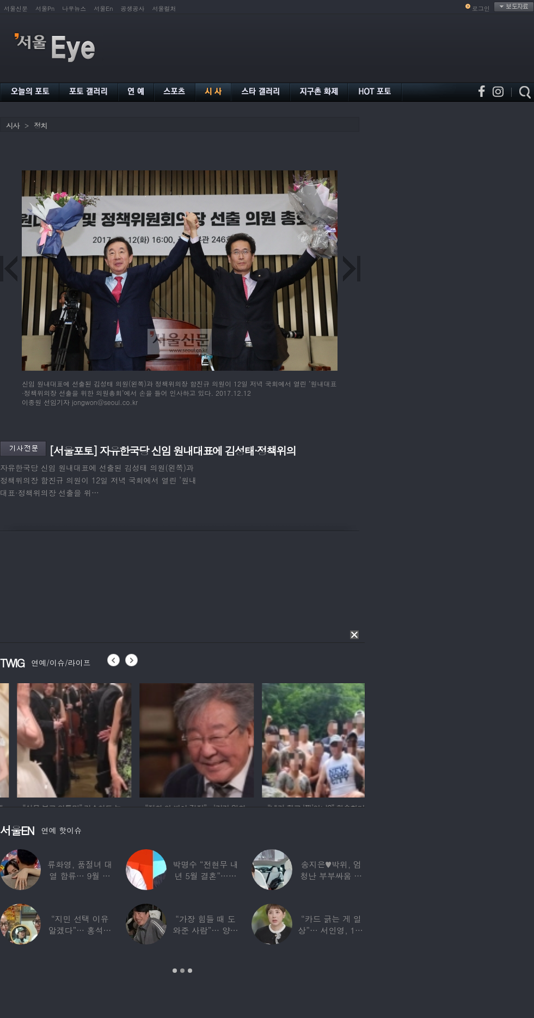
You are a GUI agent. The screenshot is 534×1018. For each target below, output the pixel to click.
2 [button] (182, 970)
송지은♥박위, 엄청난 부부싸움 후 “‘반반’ (331, 875)
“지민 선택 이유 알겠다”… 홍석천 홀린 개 (80, 930)
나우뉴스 (74, 8)
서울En (103, 8)
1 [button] (175, 970)
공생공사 (133, 8)
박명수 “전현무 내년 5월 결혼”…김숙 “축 (205, 875)
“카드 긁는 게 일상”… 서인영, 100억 (331, 930)
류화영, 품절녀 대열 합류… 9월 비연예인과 (79, 875)
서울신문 (16, 8)
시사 (12, 125)
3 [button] (190, 970)
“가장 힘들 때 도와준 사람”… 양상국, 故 (205, 930)
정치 (40, 125)
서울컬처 (164, 8)
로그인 (481, 8)
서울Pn (44, 8)
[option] (134, 739)
